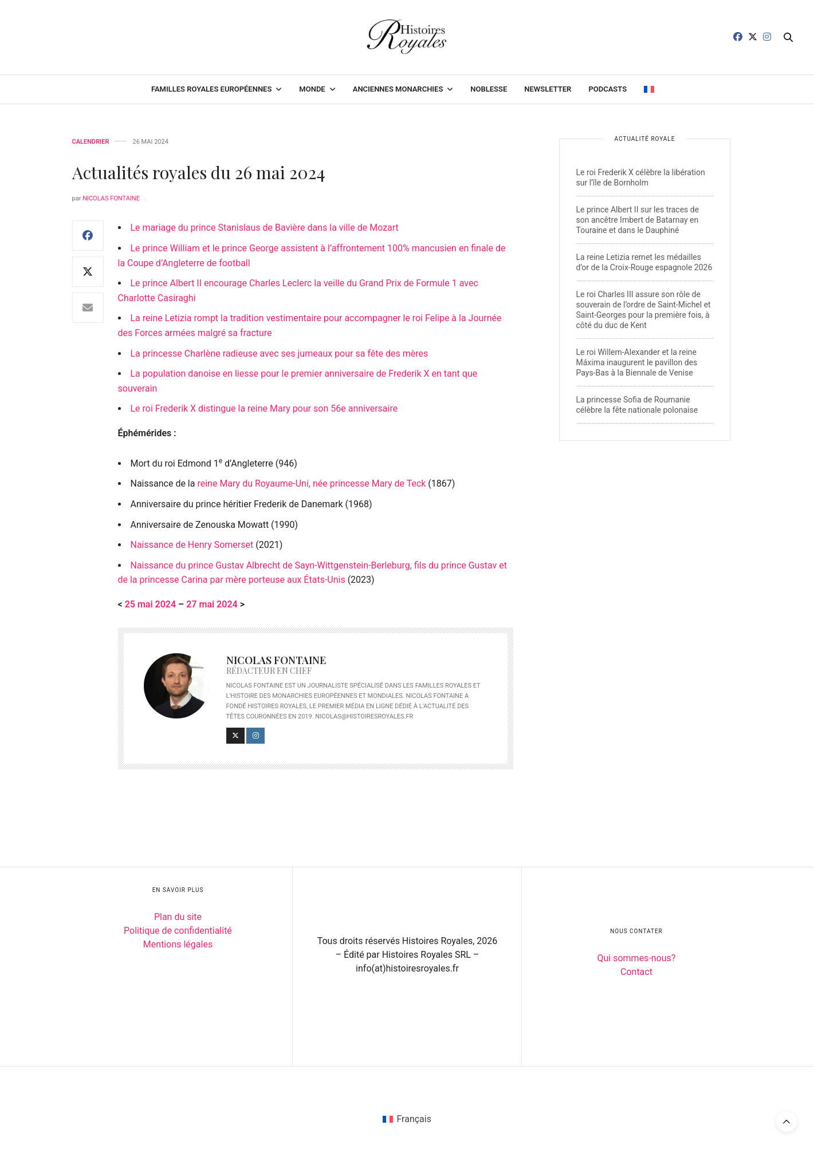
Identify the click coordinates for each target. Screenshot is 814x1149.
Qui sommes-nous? (636, 958)
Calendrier (90, 142)
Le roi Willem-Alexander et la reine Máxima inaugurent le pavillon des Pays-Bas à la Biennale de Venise (637, 362)
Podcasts (607, 89)
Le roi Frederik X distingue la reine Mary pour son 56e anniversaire (264, 408)
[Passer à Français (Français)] (407, 1119)
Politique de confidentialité (178, 930)
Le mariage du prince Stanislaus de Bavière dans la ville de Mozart (265, 227)
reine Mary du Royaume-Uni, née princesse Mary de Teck (311, 483)
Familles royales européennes (211, 89)
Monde (312, 89)
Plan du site (178, 916)
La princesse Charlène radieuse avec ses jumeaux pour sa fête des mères (279, 353)
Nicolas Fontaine (111, 198)
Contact (636, 971)
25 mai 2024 (150, 604)
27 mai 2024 (211, 604)
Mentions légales (178, 944)
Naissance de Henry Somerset (192, 544)
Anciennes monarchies (398, 89)
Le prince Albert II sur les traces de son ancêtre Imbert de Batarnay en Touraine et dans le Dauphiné (637, 220)
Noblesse (488, 89)
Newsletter (547, 89)
